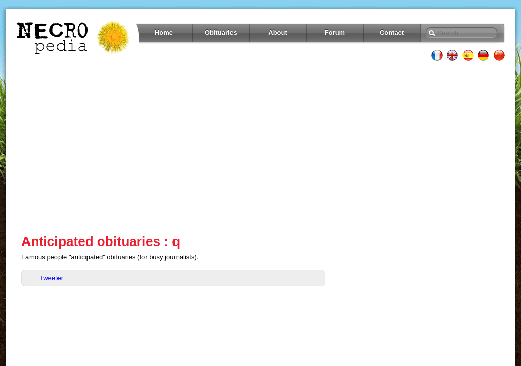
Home (164, 32)
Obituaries (221, 32)
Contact (392, 32)
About (277, 32)
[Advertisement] (260, 147)
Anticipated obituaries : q (100, 241)
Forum (335, 32)
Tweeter (51, 278)
